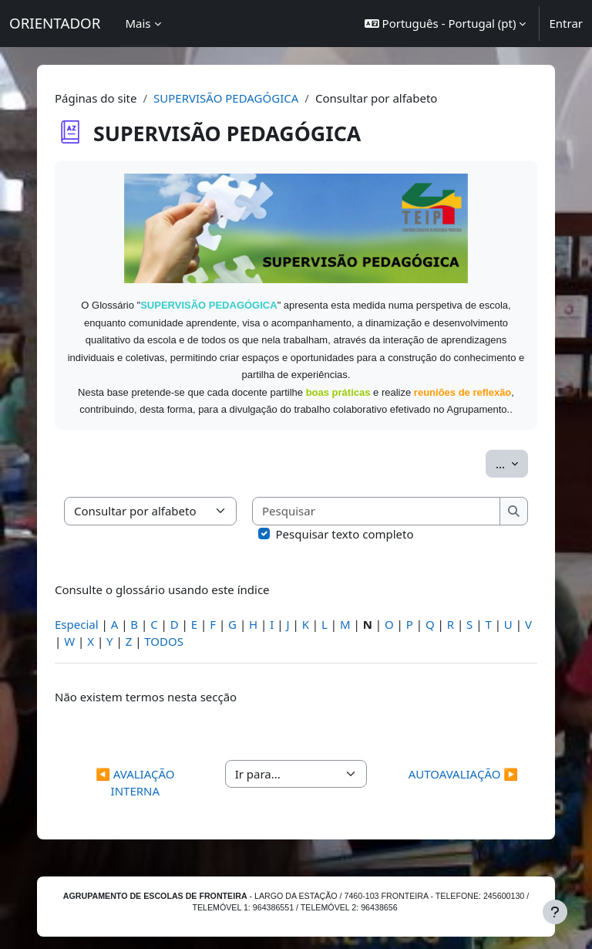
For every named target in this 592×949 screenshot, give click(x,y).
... (512, 462)
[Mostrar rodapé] (555, 912)
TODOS (163, 641)
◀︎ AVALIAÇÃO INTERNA (135, 782)
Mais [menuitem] (137, 23)
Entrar (566, 23)
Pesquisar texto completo (345, 534)
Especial (77, 624)
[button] (445, 23)
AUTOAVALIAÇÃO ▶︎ (463, 774)
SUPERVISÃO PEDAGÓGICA (225, 98)
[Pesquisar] (376, 511)
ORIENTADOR (54, 22)
